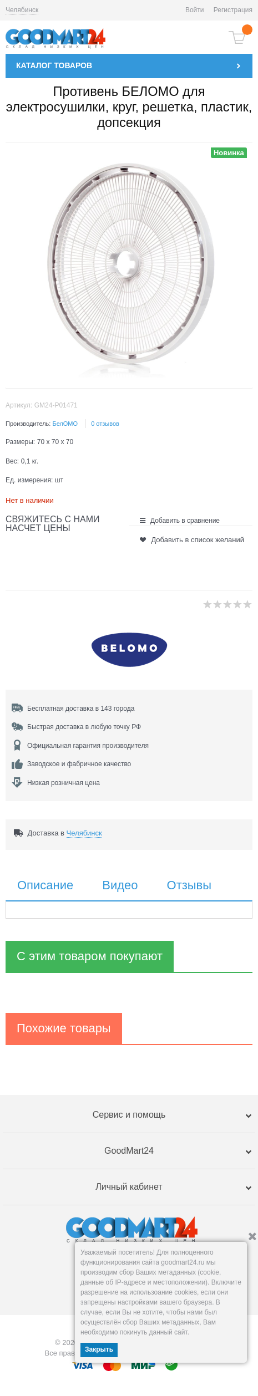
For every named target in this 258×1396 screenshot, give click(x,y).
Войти (194, 10)
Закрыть (99, 1349)
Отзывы (189, 885)
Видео (120, 885)
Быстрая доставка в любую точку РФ (84, 727)
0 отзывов (105, 423)
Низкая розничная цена (63, 783)
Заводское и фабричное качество (79, 764)
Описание (45, 885)
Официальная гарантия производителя (88, 746)
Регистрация (233, 10)
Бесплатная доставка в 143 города (80, 708)
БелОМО (65, 423)
